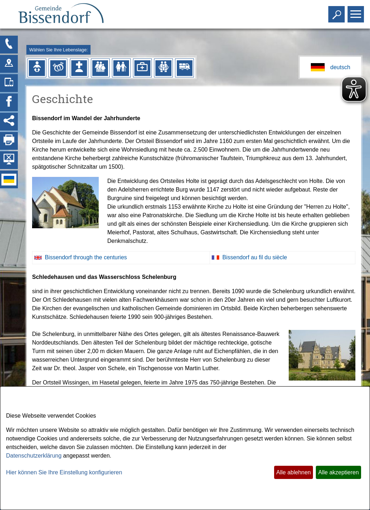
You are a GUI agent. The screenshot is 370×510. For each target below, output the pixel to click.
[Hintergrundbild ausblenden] (9, 160)
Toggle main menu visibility (356, 11)
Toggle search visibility (337, 11)
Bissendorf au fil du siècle (254, 257)
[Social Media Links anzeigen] (9, 122)
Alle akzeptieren (338, 472)
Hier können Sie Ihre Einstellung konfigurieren (64, 472)
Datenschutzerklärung (34, 456)
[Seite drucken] (9, 141)
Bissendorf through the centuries (86, 257)
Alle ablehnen (293, 472)
